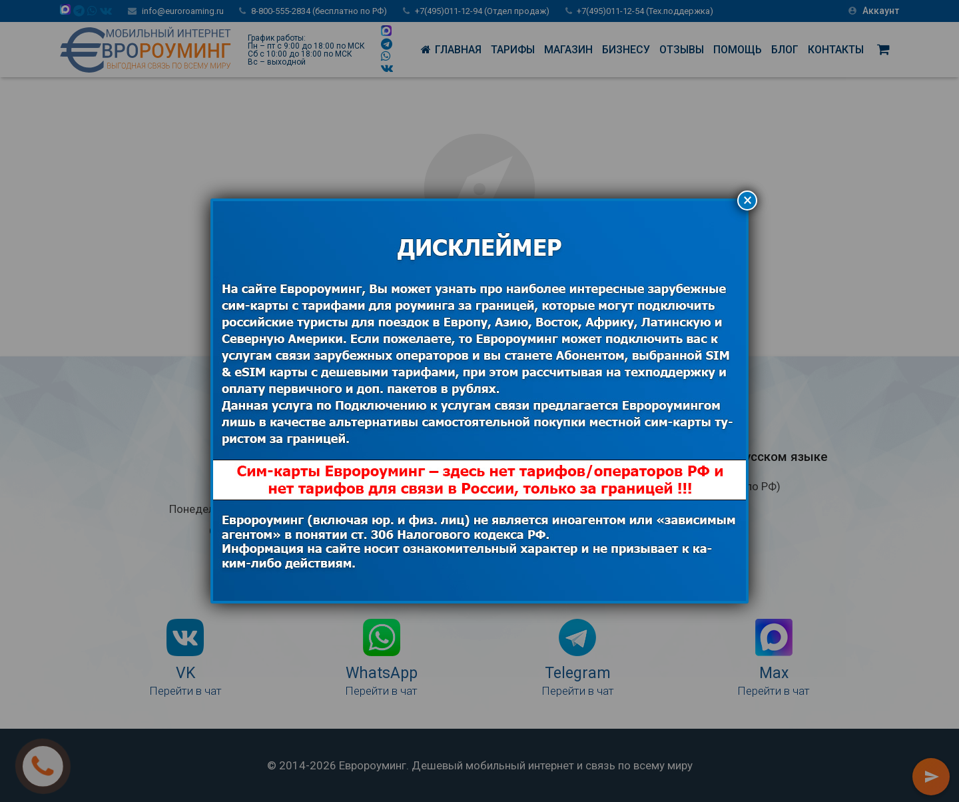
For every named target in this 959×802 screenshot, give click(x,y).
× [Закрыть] (747, 200)
